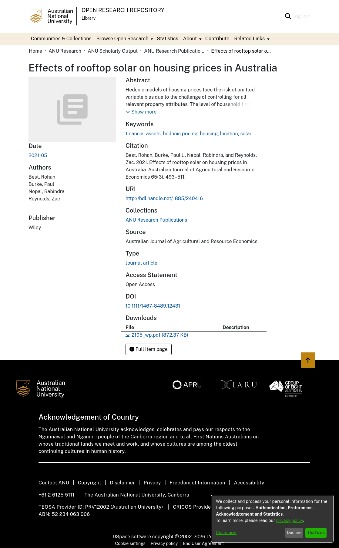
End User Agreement (203, 543)
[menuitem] (124, 39)
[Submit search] (288, 16)
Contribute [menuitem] (217, 38)
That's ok (316, 532)
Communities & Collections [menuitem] (61, 38)
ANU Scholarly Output (113, 51)
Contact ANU (54, 483)
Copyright (89, 483)
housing (209, 134)
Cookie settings (130, 543)
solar (245, 134)
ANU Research (65, 51)
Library (89, 18)
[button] (141, 112)
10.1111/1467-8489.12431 (153, 306)
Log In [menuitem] (299, 16)
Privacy (152, 483)
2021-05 (38, 155)
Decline (294, 532)
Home (35, 51)
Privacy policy (164, 543)
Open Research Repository (123, 10)
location (229, 134)
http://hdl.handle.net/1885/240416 (164, 198)
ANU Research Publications (174, 51)
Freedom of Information (197, 483)
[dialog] (272, 518)
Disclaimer (122, 483)
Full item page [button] (148, 349)
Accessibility (249, 483)
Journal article (141, 263)
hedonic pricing (180, 134)
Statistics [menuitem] (167, 38)
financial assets (143, 134)
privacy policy (289, 520)
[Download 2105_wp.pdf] (157, 335)
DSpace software (132, 537)
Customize (226, 532)
